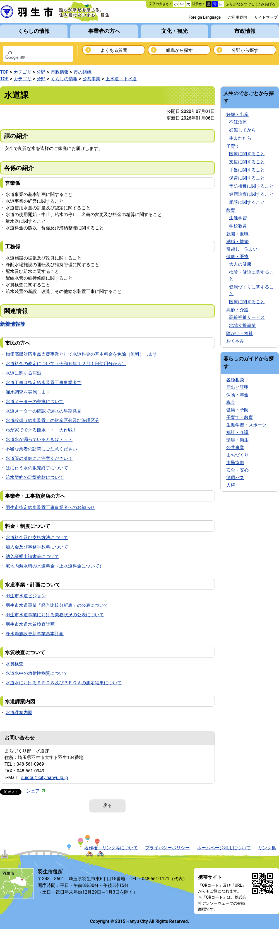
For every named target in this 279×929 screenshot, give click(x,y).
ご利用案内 (237, 17)
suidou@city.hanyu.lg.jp (44, 777)
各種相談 (235, 379)
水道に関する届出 (23, 373)
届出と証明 (237, 387)
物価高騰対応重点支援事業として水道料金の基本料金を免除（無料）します (81, 354)
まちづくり (237, 455)
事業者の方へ (104, 31)
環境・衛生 (237, 440)
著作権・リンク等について (111, 847)
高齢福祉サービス (247, 317)
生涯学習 (238, 217)
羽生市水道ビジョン (26, 595)
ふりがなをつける (240, 4)
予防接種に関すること (251, 186)
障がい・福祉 (239, 333)
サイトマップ (266, 17)
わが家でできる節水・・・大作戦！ (41, 430)
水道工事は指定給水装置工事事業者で (43, 382)
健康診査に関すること (251, 194)
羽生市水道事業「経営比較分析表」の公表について (57, 605)
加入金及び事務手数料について (37, 547)
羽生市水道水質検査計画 (30, 624)
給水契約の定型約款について (35, 477)
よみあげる (266, 4)
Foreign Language (205, 17)
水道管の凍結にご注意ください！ (39, 458)
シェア (35, 791)
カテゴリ (23, 72)
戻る (107, 805)
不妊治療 (238, 122)
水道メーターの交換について (35, 401)
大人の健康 (240, 264)
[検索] (30, 57)
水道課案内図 (19, 712)
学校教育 (238, 226)
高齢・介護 (237, 309)
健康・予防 (237, 410)
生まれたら (240, 138)
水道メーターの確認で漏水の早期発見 (43, 411)
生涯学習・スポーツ (246, 425)
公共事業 (91, 78)
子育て (233, 146)
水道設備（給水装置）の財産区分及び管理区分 (52, 420)
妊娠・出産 (237, 114)
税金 (230, 402)
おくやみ (235, 341)
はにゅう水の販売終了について (37, 467)
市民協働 (235, 462)
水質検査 (14, 663)
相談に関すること (247, 202)
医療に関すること (247, 153)
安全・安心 (237, 470)
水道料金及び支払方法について (37, 537)
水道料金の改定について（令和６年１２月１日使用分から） (66, 363)
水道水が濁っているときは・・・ (39, 439)
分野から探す (245, 50)
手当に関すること (247, 170)
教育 (230, 210)
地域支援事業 (242, 325)
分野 (41, 72)
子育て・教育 (239, 417)
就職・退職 (237, 234)
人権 (230, 485)
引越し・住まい (242, 249)
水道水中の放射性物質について (37, 673)
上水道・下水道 (121, 78)
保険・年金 (237, 394)
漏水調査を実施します (28, 392)
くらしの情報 (34, 31)
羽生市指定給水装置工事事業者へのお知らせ (50, 507)
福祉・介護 (237, 432)
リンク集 (267, 847)
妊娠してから (242, 130)
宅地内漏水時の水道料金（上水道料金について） (55, 566)
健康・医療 (237, 256)
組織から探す (179, 50)
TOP (4, 72)
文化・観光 (174, 31)
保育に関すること (247, 178)
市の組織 (83, 72)
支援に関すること (247, 161)
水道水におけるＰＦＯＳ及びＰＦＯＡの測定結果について (64, 682)
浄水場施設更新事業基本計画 (35, 633)
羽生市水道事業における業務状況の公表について (55, 614)
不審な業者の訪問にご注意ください (41, 449)
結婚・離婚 (237, 241)
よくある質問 (113, 50)
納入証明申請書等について (32, 556)
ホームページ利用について (224, 847)
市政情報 (245, 31)
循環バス (235, 477)
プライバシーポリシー (167, 847)
